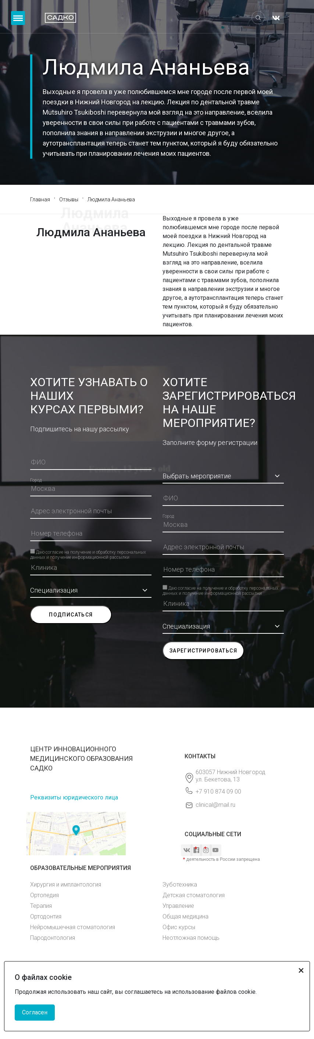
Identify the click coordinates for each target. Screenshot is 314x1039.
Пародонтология (52, 937)
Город (36, 480)
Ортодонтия (45, 916)
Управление (178, 905)
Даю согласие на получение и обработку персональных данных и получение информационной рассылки (88, 551)
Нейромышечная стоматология (72, 927)
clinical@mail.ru (215, 804)
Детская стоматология (194, 895)
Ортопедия (44, 895)
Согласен (34, 1012)
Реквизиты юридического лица (74, 797)
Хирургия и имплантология (65, 884)
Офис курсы (179, 927)
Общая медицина (185, 916)
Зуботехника (180, 884)
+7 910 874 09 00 (218, 791)
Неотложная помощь (191, 937)
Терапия (41, 905)
